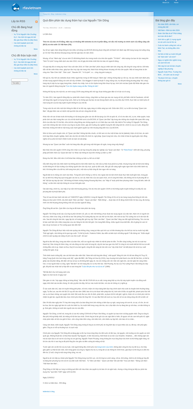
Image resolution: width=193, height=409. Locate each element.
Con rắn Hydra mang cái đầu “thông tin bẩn (82, 86)
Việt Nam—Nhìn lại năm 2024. (169, 30)
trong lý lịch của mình (105, 347)
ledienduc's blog (60, 14)
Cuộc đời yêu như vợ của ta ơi (93, 267)
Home (176, 2)
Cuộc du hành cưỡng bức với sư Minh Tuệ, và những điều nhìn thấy (169, 48)
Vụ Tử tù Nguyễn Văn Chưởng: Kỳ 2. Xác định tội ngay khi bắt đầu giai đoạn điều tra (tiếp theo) (25, 37)
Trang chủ (46, 14)
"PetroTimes (128, 150)
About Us (165, 2)
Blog (52, 14)
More (36, 49)
